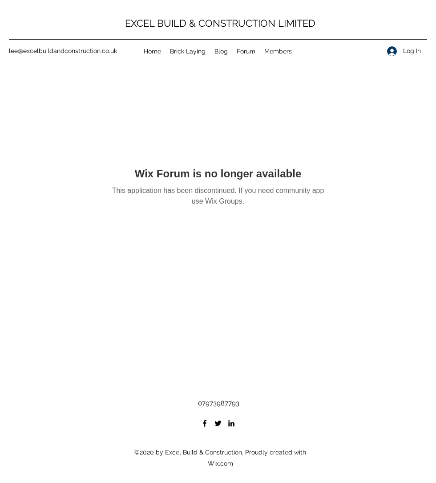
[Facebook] (204, 423)
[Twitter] (218, 423)
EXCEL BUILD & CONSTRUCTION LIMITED (220, 23)
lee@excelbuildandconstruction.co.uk (63, 50)
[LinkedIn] (231, 423)
